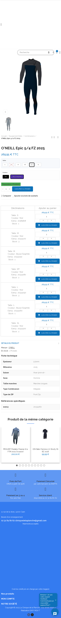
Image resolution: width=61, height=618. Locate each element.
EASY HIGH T (35, 611)
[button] (17, 465)
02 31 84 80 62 (8, 520)
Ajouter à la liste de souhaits (26, 196)
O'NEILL (12, 348)
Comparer (7, 196)
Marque (4, 348)
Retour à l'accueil (55, 137)
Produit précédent (52, 137)
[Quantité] (6, 189)
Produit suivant (58, 137)
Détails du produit (10, 343)
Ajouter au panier (22, 189)
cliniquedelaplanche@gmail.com (30, 520)
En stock (4, 351)
